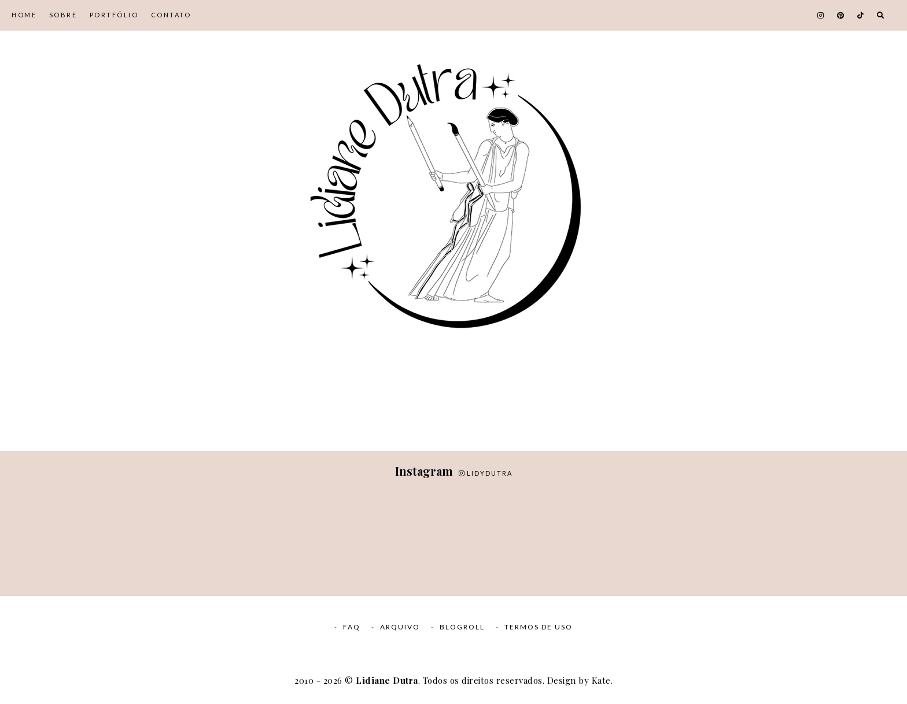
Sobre (63, 14)
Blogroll (462, 627)
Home (24, 14)
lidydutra (486, 473)
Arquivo (400, 627)
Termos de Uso (538, 627)
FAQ (351, 627)
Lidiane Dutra (387, 680)
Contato (171, 14)
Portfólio (114, 14)
